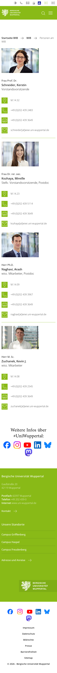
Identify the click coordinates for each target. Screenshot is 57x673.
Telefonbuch (22, 3)
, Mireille (13, 178)
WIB (29, 38)
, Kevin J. (14, 361)
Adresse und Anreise (14, 560)
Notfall (34, 3)
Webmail (28, 3)
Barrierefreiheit (28, 651)
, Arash (12, 269)
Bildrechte (28, 639)
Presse (28, 645)
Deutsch (46, 3)
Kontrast (16, 3)
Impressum (28, 627)
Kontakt (6, 511)
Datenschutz (28, 633)
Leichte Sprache (40, 3)
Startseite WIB (10, 38)
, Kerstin (14, 85)
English (53, 3)
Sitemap (28, 657)
